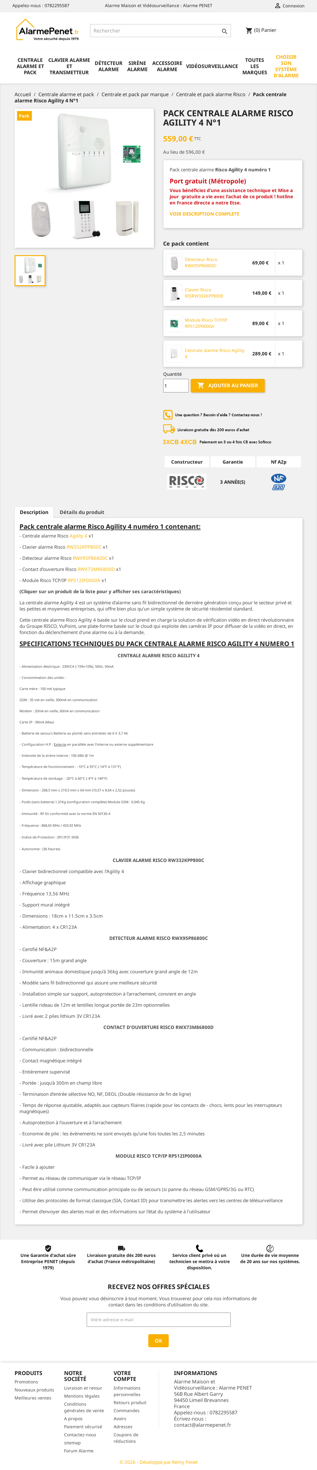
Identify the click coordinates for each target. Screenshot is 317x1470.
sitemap (72, 1443)
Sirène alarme (137, 66)
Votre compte (125, 1375)
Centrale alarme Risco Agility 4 (215, 353)
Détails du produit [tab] (82, 512)
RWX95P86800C (90, 558)
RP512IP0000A (84, 580)
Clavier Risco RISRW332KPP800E (204, 293)
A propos (73, 1418)
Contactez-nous (80, 1435)
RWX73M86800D (96, 569)
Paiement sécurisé (83, 1426)
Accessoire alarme (167, 66)
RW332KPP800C (84, 547)
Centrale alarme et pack (30, 66)
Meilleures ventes (33, 1398)
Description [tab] (34, 512)
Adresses (123, 1426)
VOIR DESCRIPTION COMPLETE (204, 214)
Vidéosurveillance (212, 66)
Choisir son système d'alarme (286, 66)
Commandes (127, 1410)
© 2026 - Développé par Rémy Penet (158, 1462)
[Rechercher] (160, 30)
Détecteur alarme (109, 66)
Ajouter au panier (227, 386)
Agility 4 (78, 536)
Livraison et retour (83, 1388)
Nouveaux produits (34, 1390)
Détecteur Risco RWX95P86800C (201, 262)
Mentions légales (82, 1396)
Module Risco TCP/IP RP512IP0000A (206, 323)
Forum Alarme (78, 1451)
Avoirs (120, 1418)
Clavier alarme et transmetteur (69, 66)
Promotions (26, 1382)
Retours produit (130, 1402)
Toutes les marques (254, 66)
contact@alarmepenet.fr (202, 1424)
